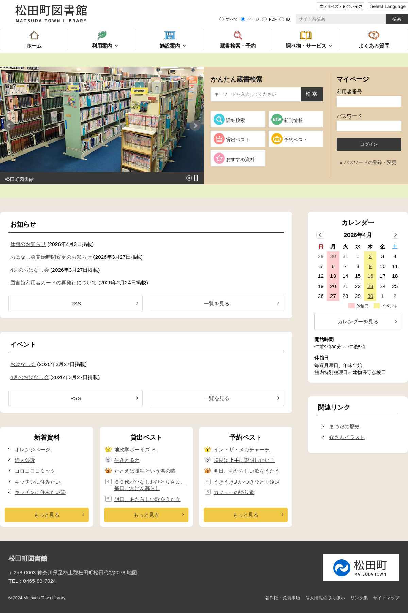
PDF (273, 19)
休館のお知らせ (28, 244)
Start (189, 178)
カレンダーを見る (358, 321)
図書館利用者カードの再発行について (53, 282)
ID (288, 19)
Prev (8, 125)
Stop (196, 178)
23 (370, 286)
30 (370, 296)
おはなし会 (23, 364)
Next (195, 125)
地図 (132, 572)
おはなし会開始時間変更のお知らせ (51, 257)
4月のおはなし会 (29, 270)
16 (370, 276)
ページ (253, 19)
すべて (232, 19)
